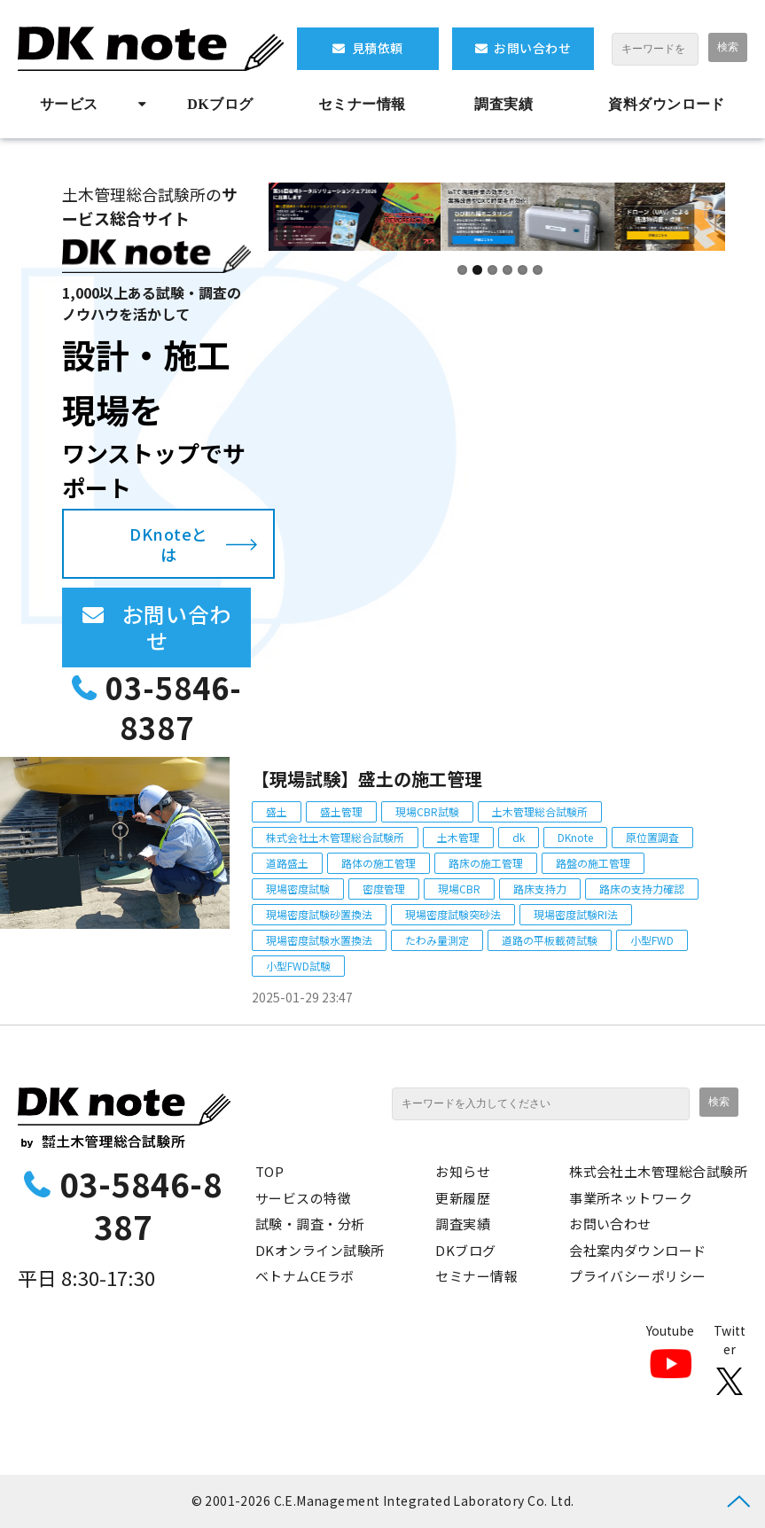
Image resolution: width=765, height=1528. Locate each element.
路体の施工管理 (378, 862)
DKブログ (220, 104)
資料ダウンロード (666, 104)
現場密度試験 (298, 888)
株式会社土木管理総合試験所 (335, 837)
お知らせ (462, 1171)
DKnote (575, 837)
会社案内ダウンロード (637, 1250)
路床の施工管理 (486, 862)
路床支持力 (539, 888)
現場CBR (459, 888)
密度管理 (384, 888)
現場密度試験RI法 (576, 914)
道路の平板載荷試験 (549, 939)
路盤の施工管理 (593, 862)
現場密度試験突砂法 (453, 914)
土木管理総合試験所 (540, 811)
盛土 (276, 811)
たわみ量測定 (437, 939)
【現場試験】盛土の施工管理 (367, 778)
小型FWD (652, 939)
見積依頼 (377, 48)
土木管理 (458, 837)
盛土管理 (341, 811)
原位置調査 (652, 837)
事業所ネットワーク (630, 1198)
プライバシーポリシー (637, 1276)
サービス (69, 104)
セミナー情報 (362, 104)
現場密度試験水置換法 (319, 939)
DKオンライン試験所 (320, 1250)
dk (518, 837)
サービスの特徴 (303, 1198)
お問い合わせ (532, 48)
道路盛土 (287, 862)
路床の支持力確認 (641, 888)
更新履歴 (462, 1198)
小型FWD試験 (298, 965)
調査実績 (503, 104)
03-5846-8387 (173, 707)
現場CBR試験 (427, 811)
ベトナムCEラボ (305, 1276)
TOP (269, 1171)
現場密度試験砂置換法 (319, 914)
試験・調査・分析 (310, 1223)
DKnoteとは (168, 543)
